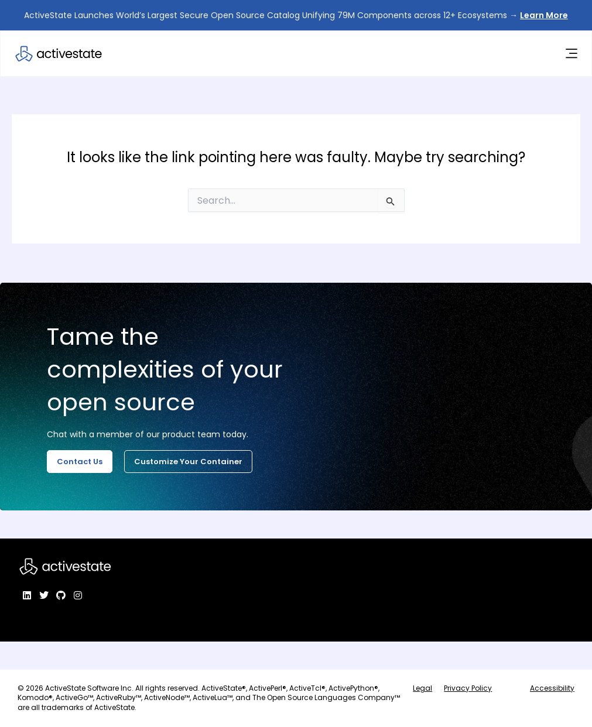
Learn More (544, 15)
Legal (422, 688)
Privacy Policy (468, 688)
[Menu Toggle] (570, 54)
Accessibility (552, 688)
